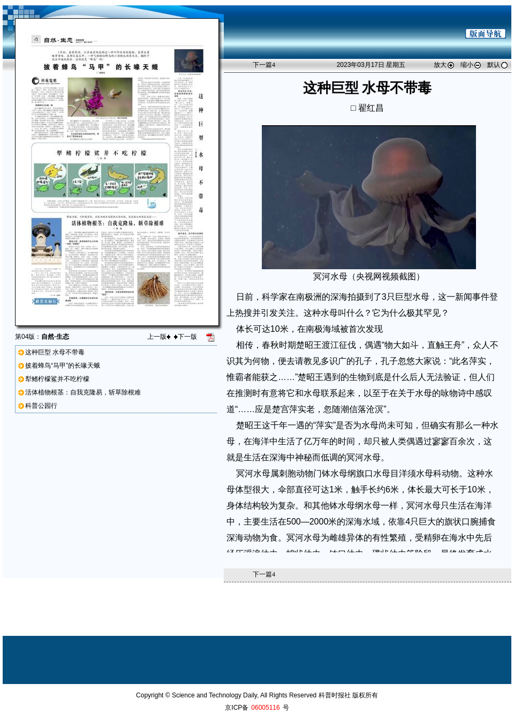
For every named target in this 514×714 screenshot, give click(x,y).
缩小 (471, 65)
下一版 (185, 336)
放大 (444, 65)
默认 (498, 65)
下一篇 (264, 65)
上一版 (158, 336)
